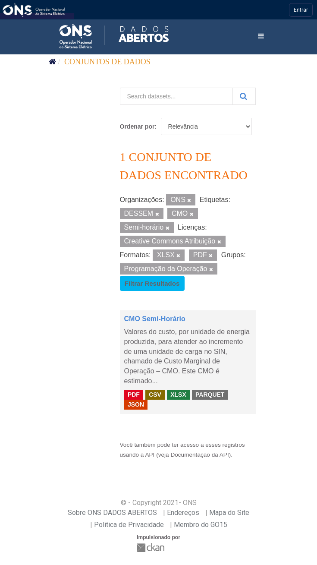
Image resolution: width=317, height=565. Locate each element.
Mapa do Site (229, 512)
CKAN (151, 547)
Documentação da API (199, 454)
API (149, 454)
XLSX (178, 394)
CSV (155, 394)
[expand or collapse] (261, 36)
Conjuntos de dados (107, 61)
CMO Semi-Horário (154, 318)
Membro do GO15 (200, 525)
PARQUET (209, 394)
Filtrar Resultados (152, 283)
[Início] (52, 61)
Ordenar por (137, 126)
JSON (136, 404)
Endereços (183, 512)
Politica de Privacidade (129, 525)
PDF (134, 394)
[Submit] (244, 96)
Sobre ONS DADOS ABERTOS (112, 512)
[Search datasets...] (176, 96)
